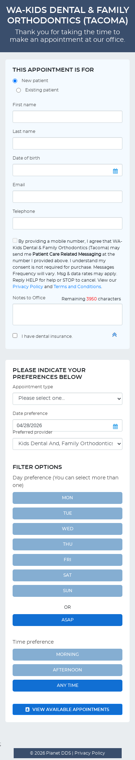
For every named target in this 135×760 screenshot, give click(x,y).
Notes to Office (29, 298)
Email (19, 185)
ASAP (68, 620)
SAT (67, 575)
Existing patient (42, 90)
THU (67, 544)
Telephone (24, 211)
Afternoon (67, 670)
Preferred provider (33, 432)
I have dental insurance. (47, 336)
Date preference (30, 413)
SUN (67, 591)
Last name (24, 131)
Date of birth (26, 158)
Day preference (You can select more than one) (65, 481)
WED (67, 529)
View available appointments (67, 709)
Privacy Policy (28, 287)
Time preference (33, 642)
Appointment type (33, 387)
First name (24, 105)
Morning (67, 654)
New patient (35, 81)
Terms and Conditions (77, 287)
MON (67, 498)
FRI (67, 560)
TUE (67, 513)
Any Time (67, 685)
